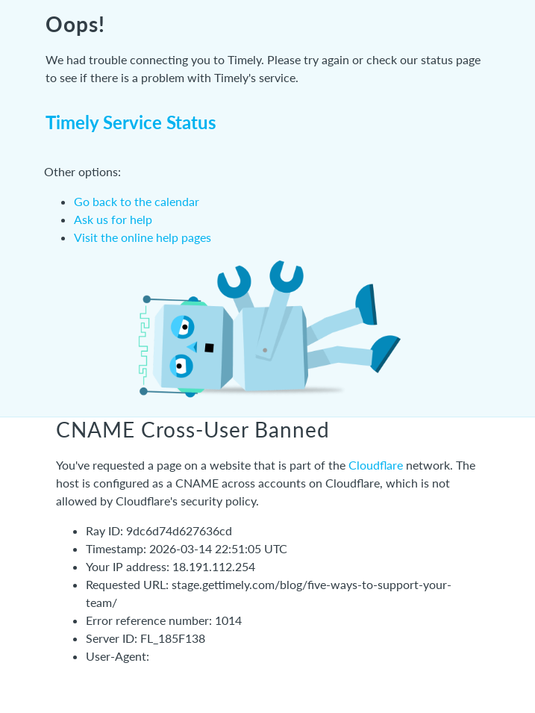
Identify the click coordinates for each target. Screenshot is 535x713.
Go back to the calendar (136, 201)
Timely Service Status (131, 122)
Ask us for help (113, 219)
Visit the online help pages (142, 237)
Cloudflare (375, 465)
